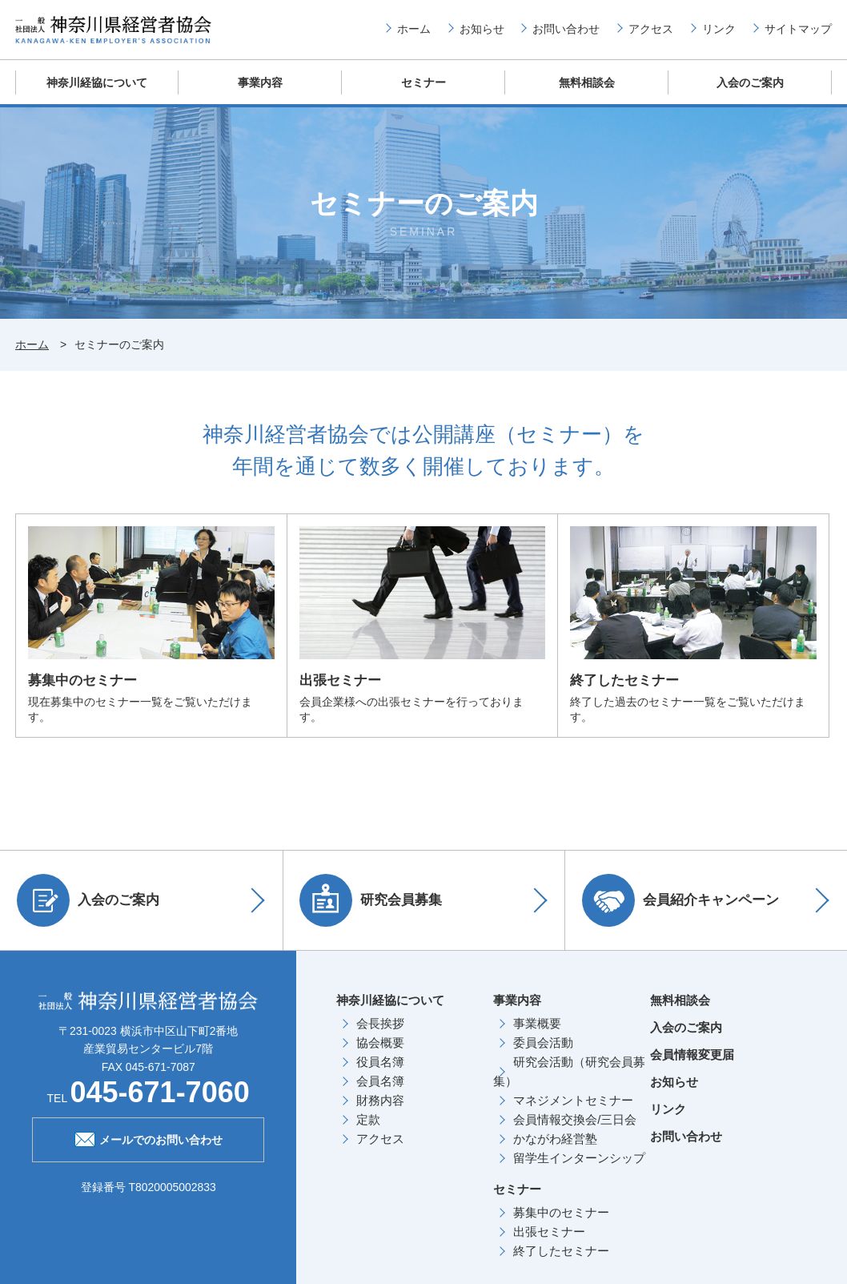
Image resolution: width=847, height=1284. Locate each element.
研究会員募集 (374, 910)
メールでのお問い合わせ (148, 1148)
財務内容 (380, 1110)
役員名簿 (380, 1072)
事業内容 (260, 92)
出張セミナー (549, 1242)
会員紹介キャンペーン (683, 910)
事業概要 (537, 1033)
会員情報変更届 (692, 1065)
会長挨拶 (380, 1033)
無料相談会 (587, 92)
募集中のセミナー (561, 1223)
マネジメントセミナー (573, 1110)
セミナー (423, 92)
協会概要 (380, 1053)
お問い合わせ (566, 32)
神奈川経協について (97, 92)
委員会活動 (543, 1053)
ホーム (414, 32)
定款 (368, 1130)
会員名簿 (380, 1091)
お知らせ (482, 32)
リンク (719, 32)
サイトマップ (798, 32)
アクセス (650, 32)
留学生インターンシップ (579, 1168)
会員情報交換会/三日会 (574, 1130)
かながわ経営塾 (555, 1149)
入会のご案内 (750, 92)
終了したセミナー (561, 1261)
